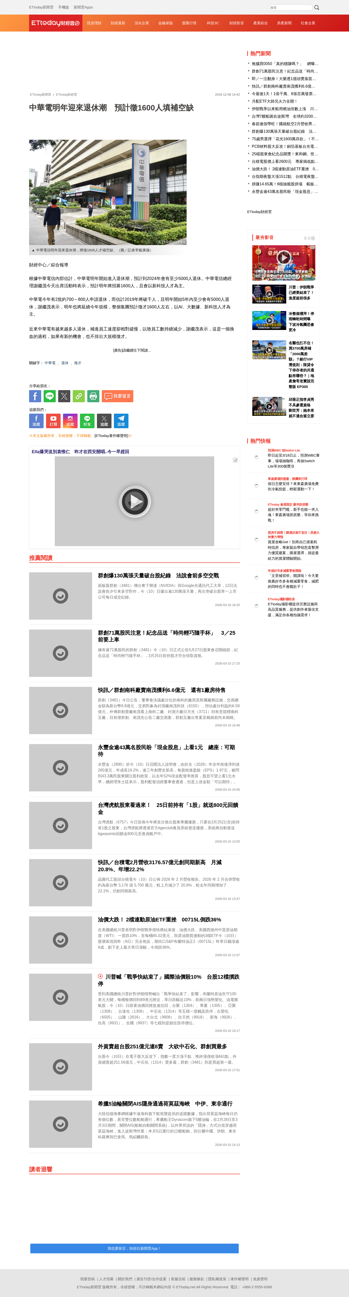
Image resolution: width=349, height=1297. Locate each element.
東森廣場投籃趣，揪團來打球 (287, 479)
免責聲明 (260, 1279)
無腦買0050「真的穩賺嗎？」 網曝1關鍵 (288, 64)
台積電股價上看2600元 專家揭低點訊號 (287, 161)
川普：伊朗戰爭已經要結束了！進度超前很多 (301, 292)
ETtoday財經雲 (259, 212)
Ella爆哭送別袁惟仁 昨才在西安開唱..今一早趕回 (80, 451)
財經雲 (55, 23)
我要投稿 (87, 1279)
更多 (309, 238)
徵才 (77, 363)
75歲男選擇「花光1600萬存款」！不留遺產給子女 (295, 139)
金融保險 (165, 23)
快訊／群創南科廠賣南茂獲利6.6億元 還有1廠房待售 (298, 86)
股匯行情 (189, 23)
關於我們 (125, 1279)
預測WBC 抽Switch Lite (284, 450)
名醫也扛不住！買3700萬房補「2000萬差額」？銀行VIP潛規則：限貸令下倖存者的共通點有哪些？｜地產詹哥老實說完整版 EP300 (301, 365)
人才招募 (106, 1279)
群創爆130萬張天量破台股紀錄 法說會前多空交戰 (296, 131)
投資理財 (94, 23)
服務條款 (197, 1279)
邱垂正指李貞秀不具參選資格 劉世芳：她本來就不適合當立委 (301, 407)
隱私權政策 (217, 1279)
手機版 (63, 2)
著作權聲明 (239, 1279)
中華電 (50, 363)
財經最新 (118, 23)
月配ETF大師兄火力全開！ (275, 101)
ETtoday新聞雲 (41, 2)
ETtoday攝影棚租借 (281, 599)
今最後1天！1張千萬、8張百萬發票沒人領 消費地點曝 (300, 94)
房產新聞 (284, 23)
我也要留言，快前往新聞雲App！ (134, 1248)
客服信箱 (178, 1279)
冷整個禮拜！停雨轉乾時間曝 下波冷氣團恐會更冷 (301, 322)
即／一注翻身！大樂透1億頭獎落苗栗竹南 (288, 79)
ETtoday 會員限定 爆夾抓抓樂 (288, 504)
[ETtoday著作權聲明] (111, 436)
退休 (65, 363)
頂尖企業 (142, 23)
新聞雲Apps (83, 2)
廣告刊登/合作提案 (151, 1279)
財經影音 (237, 23)
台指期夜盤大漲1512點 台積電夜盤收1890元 (291, 176)
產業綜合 (260, 23)
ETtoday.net (186, 1287)
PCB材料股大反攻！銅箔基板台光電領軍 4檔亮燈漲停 (299, 146)
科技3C (213, 23)
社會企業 (308, 23)
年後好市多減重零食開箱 (284, 571)
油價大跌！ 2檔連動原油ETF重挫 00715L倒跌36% (296, 169)
